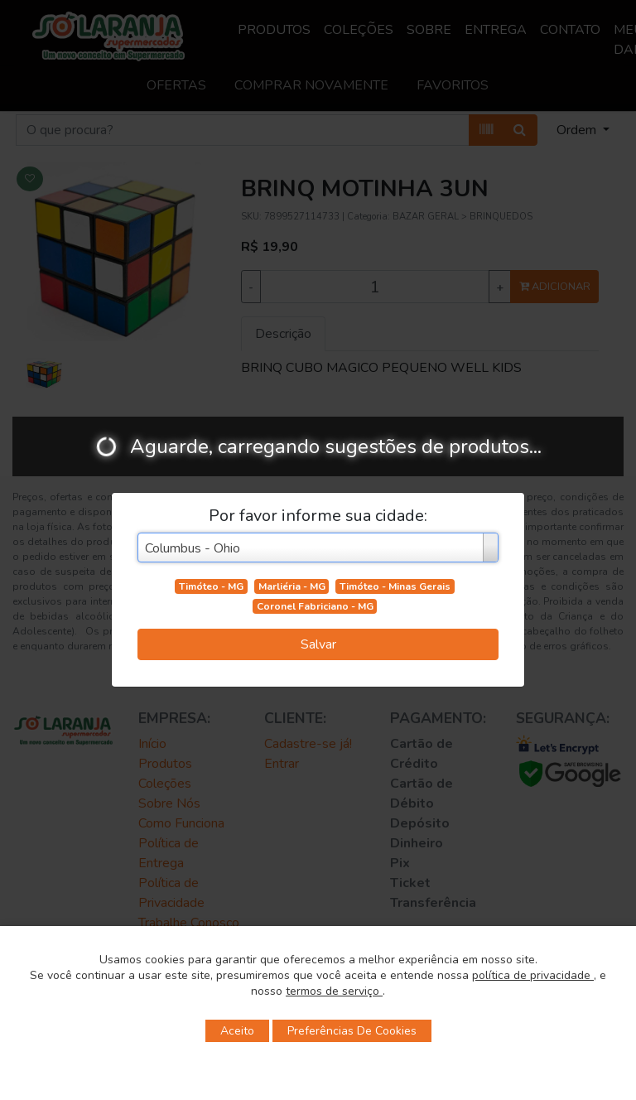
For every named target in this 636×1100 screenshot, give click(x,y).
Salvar (318, 644)
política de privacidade (533, 975)
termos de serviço (334, 991)
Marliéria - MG (291, 586)
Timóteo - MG (211, 586)
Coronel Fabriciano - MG (315, 606)
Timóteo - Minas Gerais (395, 586)
